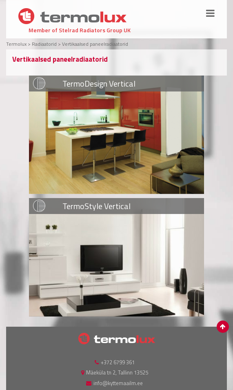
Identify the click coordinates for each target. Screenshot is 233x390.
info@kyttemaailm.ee (118, 383)
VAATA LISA (116, 135)
